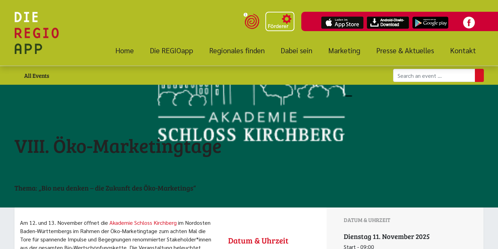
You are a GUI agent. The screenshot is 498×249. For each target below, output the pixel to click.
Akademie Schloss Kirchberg (143, 222)
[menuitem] (128, 50)
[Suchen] (479, 75)
